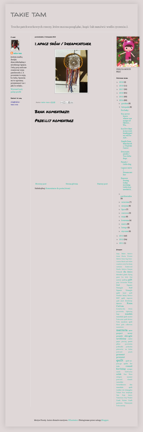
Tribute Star (120, 392)
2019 (121, 82)
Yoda (118, 406)
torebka (118, 390)
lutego (124, 227)
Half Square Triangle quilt (124, 290)
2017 (121, 89)
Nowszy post (40, 184)
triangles (128, 390)
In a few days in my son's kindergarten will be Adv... (126, 133)
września (125, 202)
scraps (129, 369)
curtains (119, 267)
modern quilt (126, 322)
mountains (120, 327)
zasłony (122, 406)
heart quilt (127, 293)
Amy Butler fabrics (124, 254)
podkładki (119, 347)
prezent (120, 357)
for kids (124, 277)
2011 (121, 243)
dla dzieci (127, 272)
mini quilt (123, 319)
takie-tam (17, 53)
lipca (123, 209)
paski (130, 341)
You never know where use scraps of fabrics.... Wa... (126, 119)
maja (123, 216)
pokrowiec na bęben (124, 349)
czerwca (125, 213)
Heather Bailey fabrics (124, 295)
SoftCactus (128, 372)
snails (118, 372)
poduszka (129, 347)
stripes (119, 377)
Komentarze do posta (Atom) (58, 188)
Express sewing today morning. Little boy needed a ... (126, 183)
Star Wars (128, 374)
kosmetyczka (120, 309)
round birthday (124, 367)
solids (118, 374)
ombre (130, 339)
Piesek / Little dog (126, 163)
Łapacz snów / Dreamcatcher (126, 171)
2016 (121, 93)
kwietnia (125, 220)
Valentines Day (121, 398)
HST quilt (120, 298)
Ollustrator (73, 420)
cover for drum (127, 264)
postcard (119, 352)
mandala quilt (121, 317)
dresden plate (121, 275)
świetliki (119, 382)
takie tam (29, 13)
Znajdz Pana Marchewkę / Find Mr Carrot (126, 144)
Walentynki (128, 403)
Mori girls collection (124, 324)
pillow (118, 344)
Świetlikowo (121, 385)
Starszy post (102, 184)
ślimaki (129, 379)
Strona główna (72, 184)
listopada (125, 107)
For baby (124, 110)
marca (124, 224)
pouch (130, 352)
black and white (126, 261)
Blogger (104, 420)
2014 (121, 100)
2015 (121, 96)
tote (123, 390)
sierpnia (125, 206)
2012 (121, 239)
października (126, 196)
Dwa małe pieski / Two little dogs (126, 154)
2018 (121, 86)
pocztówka (128, 344)
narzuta (121, 330)
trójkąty (129, 392)
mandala (128, 314)
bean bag (125, 259)
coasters (119, 264)
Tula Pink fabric (124, 395)
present (120, 354)
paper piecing (121, 341)
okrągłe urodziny (124, 337)
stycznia (125, 231)
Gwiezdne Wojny (126, 282)
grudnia (124, 103)
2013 (121, 236)
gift (130, 279)
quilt (119, 360)
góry (117, 282)
